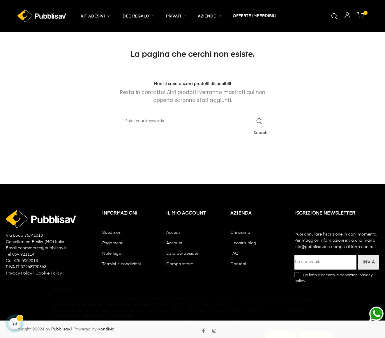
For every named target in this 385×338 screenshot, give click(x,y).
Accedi (173, 233)
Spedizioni (112, 233)
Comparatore (179, 264)
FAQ (234, 254)
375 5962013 (25, 261)
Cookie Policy (49, 273)
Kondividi (106, 329)
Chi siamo (240, 233)
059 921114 (23, 254)
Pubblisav (60, 329)
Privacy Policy (19, 273)
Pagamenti (112, 243)
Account (174, 243)
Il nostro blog (243, 243)
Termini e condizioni (121, 264)
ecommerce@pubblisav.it (42, 248)
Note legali (112, 254)
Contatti (238, 264)
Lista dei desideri (182, 254)
